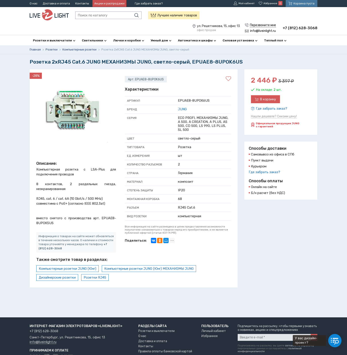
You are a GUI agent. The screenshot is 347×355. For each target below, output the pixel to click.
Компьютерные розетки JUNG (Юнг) (67, 269)
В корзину (268, 99)
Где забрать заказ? (149, 3)
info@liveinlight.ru (43, 342)
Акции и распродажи (109, 3)
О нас (33, 3)
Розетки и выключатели (156, 331)
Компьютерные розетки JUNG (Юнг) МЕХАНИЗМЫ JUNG (149, 269)
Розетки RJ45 (95, 277)
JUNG (182, 109)
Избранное (209, 336)
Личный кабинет (213, 331)
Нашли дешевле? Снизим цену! (274, 116)
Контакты (82, 3)
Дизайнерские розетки (57, 277)
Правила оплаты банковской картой (165, 351)
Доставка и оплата (56, 3)
